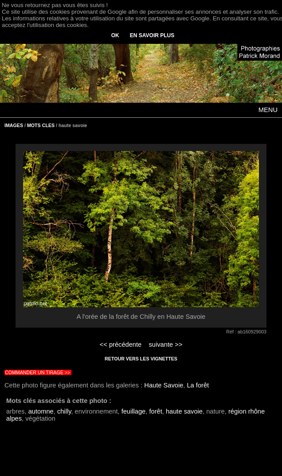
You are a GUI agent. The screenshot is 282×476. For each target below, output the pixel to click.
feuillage (133, 411)
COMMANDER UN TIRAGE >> (37, 372)
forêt (155, 411)
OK (115, 35)
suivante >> (166, 344)
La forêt (198, 385)
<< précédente (121, 344)
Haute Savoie (163, 385)
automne (41, 411)
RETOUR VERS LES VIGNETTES (141, 358)
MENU (268, 109)
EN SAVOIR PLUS (152, 35)
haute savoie (184, 411)
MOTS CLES (41, 125)
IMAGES (13, 125)
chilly (64, 411)
